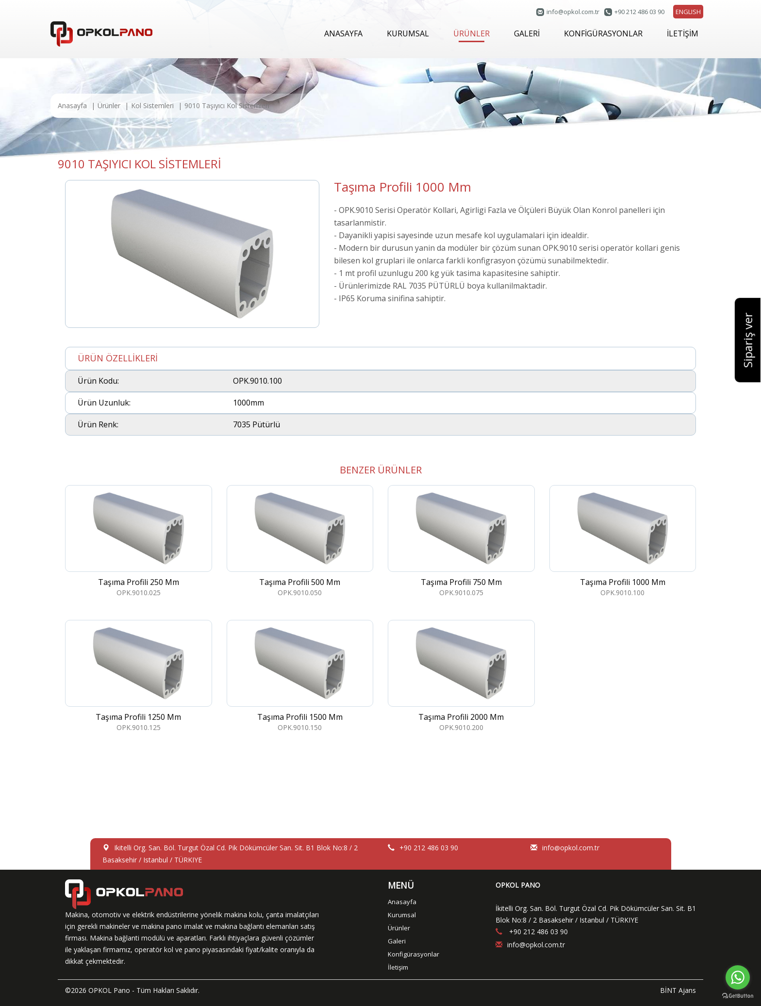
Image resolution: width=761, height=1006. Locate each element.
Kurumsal (402, 914)
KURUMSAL (408, 33)
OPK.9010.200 (461, 676)
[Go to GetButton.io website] (737, 996)
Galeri (397, 941)
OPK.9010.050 (300, 541)
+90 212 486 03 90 (639, 11)
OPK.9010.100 (622, 541)
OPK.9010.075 (461, 541)
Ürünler (109, 105)
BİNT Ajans (678, 990)
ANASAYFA (343, 33)
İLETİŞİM (682, 33)
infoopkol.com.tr (572, 11)
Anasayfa (72, 105)
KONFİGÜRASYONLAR (603, 33)
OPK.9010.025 (138, 541)
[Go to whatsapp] (738, 977)
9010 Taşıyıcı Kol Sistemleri (226, 105)
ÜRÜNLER (471, 35)
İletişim (398, 967)
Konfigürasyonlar (413, 954)
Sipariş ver (748, 340)
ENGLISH (688, 11)
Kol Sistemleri (152, 105)
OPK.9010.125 (138, 676)
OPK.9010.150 (300, 676)
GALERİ (527, 33)
